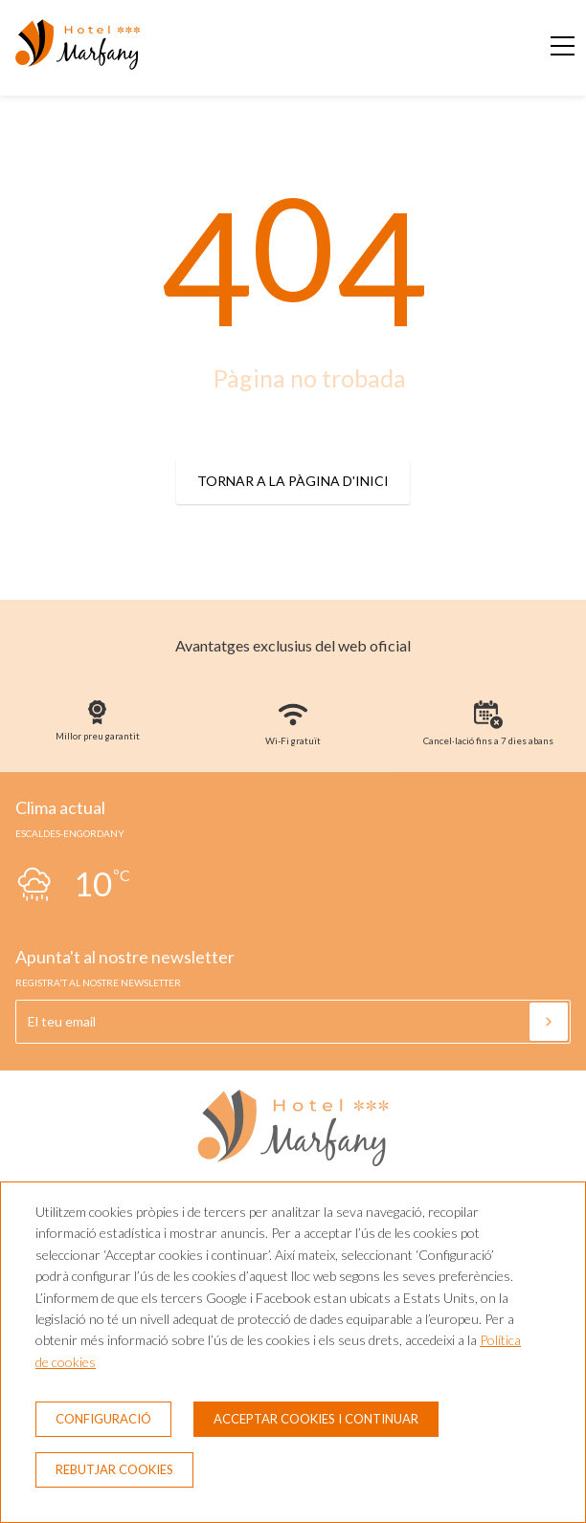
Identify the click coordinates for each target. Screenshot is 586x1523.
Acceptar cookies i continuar (316, 1418)
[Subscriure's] (549, 1022)
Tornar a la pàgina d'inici (293, 481)
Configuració (103, 1418)
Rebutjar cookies (114, 1469)
